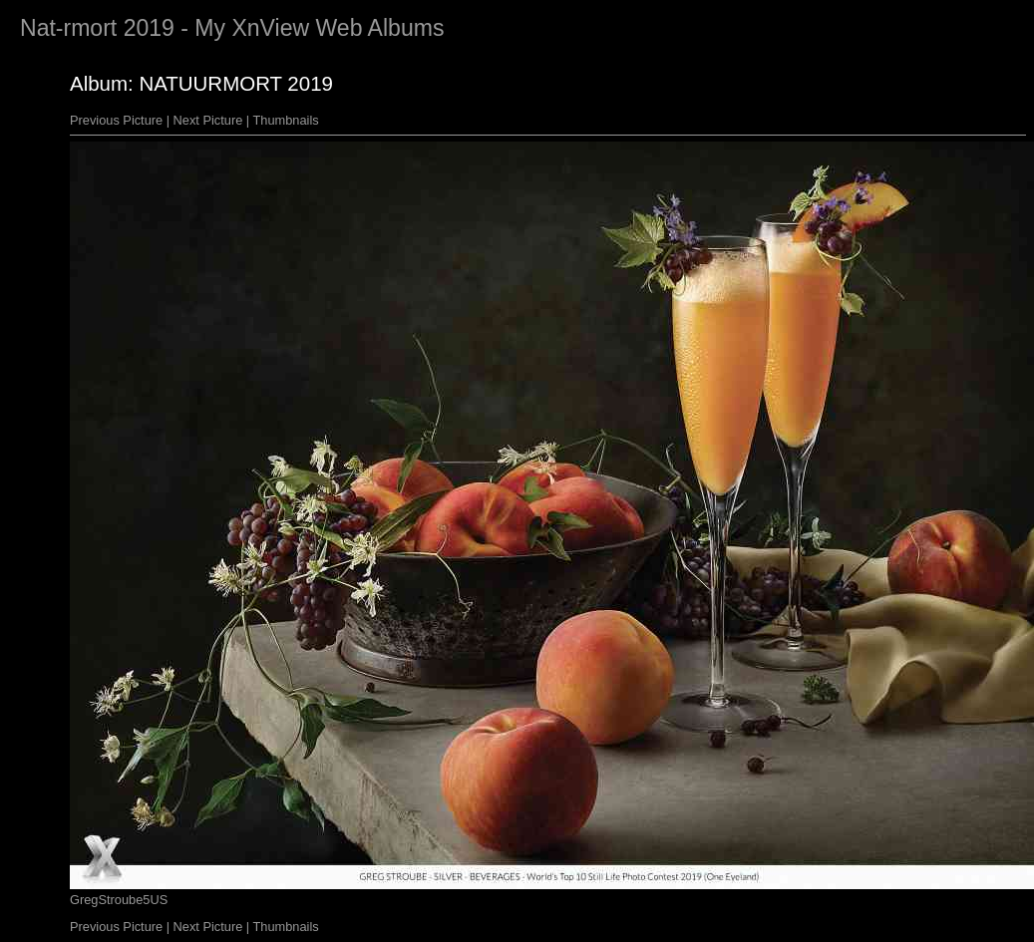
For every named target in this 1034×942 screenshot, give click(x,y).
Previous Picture (116, 120)
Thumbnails (286, 120)
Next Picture (208, 120)
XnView (270, 28)
